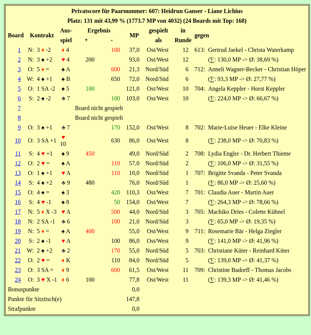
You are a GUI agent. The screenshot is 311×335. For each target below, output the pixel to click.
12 (18, 163)
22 (18, 260)
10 (18, 140)
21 (18, 250)
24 (18, 279)
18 (18, 221)
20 (18, 241)
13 (18, 173)
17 (18, 212)
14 (18, 182)
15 (18, 192)
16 (18, 202)
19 (18, 231)
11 (18, 153)
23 (18, 270)
